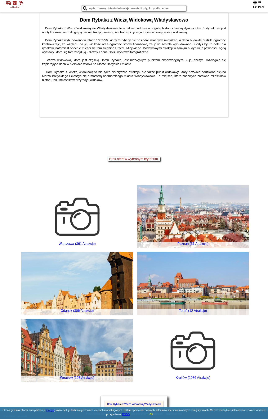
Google (50, 410)
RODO (126, 414)
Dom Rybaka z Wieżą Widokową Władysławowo (134, 404)
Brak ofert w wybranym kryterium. (134, 159)
